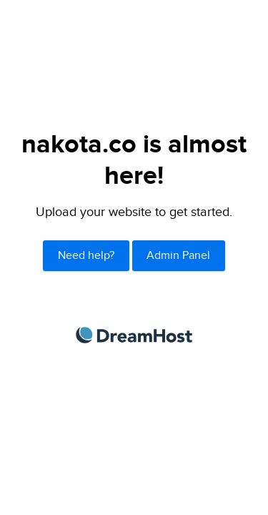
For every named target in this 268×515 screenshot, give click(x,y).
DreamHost (134, 335)
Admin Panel (178, 256)
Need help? (86, 256)
